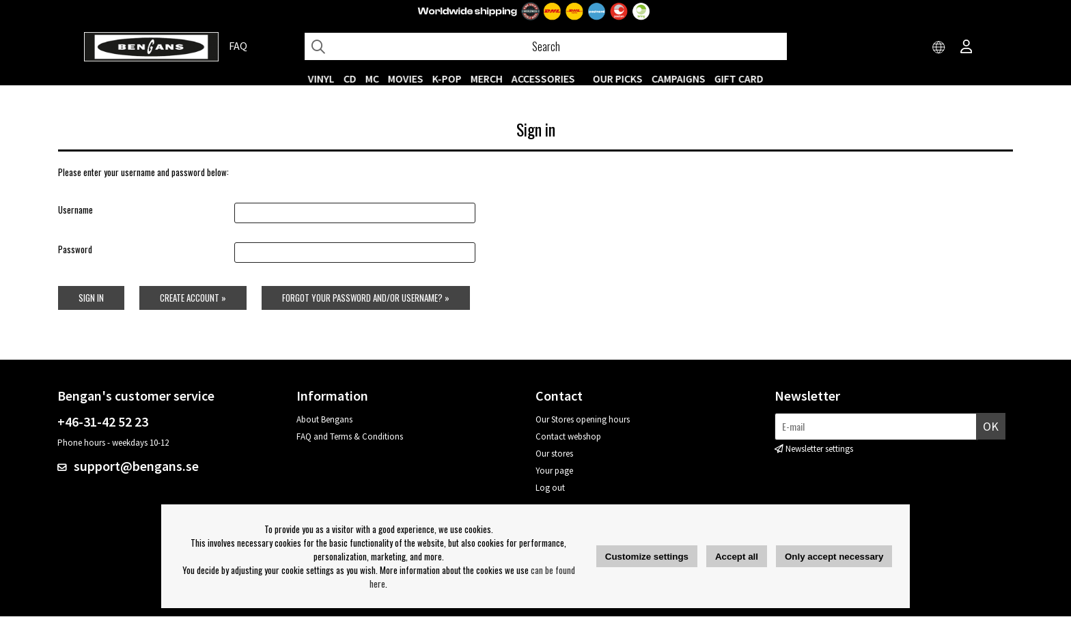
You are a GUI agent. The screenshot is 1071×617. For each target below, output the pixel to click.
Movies (405, 78)
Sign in (90, 298)
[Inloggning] (966, 48)
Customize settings (646, 556)
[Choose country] (939, 47)
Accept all (736, 556)
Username (74, 210)
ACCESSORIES (543, 78)
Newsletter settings (819, 449)
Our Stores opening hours (583, 420)
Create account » (192, 298)
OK (991, 427)
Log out (550, 488)
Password (74, 250)
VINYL (321, 78)
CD (350, 78)
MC (372, 78)
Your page (554, 471)
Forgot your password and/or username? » (365, 298)
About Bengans (324, 420)
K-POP (447, 78)
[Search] (546, 46)
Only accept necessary (834, 556)
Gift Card (739, 78)
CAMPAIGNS (679, 78)
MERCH (487, 78)
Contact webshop (568, 437)
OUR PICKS (618, 78)
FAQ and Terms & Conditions (349, 437)
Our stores (554, 454)
